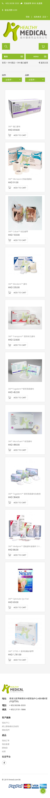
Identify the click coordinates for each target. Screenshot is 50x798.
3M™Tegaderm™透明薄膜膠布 (21, 389)
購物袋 (5, 747)
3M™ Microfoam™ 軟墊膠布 (20, 441)
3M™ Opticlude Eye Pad (18, 599)
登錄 (27, 16)
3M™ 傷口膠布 (14, 126)
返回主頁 (43, 62)
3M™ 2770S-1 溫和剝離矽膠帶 (21, 651)
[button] (45, 16)
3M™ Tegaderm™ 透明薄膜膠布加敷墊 (24, 494)
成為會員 (37, 16)
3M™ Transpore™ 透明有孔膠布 (21, 336)
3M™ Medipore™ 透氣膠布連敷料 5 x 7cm (26, 546)
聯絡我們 (5, 730)
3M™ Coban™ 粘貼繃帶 (18, 231)
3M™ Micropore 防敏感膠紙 (20, 179)
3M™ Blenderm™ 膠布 (17, 284)
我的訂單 (5, 740)
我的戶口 (5, 722)
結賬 (4, 751)
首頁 (4, 62)
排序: (4, 75)
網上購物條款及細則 (10, 726)
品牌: (27, 75)
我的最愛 (5, 744)
